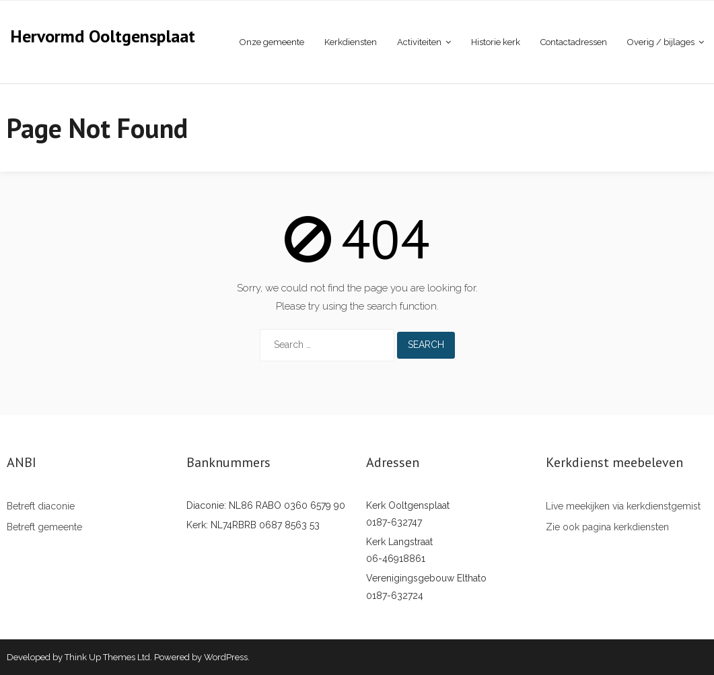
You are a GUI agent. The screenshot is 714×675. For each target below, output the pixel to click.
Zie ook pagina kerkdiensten (607, 527)
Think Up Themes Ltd (107, 657)
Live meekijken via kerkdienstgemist (623, 506)
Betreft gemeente (44, 527)
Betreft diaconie (41, 506)
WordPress (226, 657)
